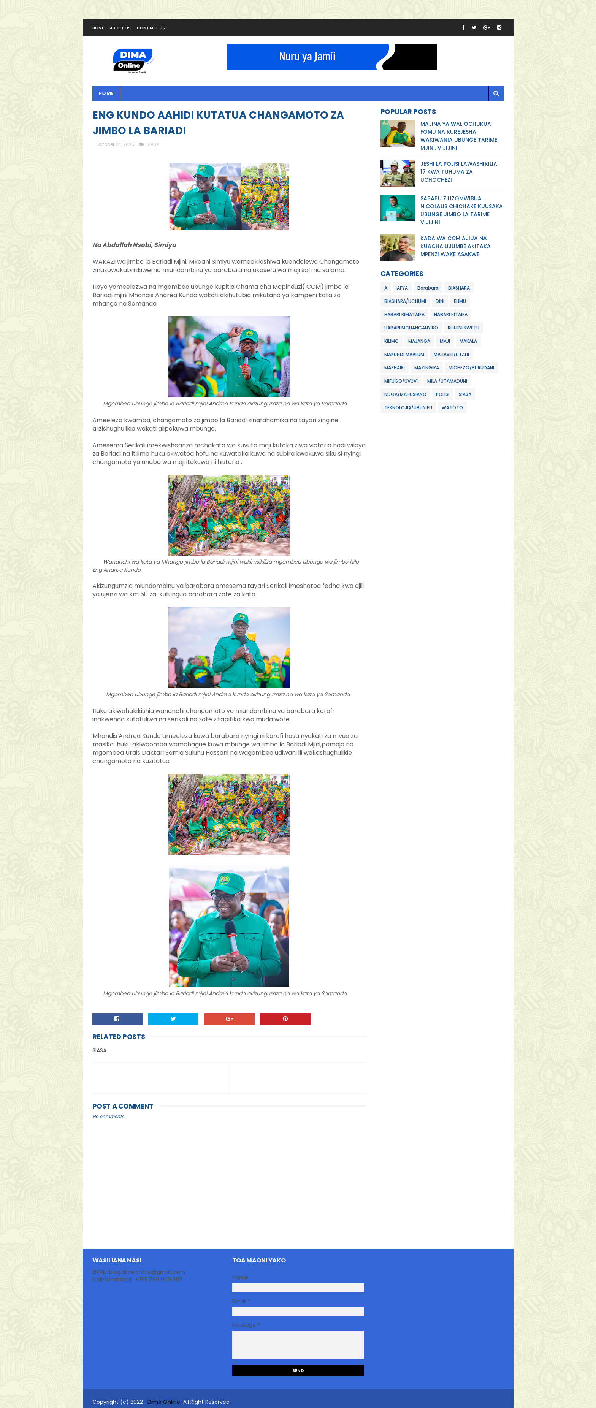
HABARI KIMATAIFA (404, 314)
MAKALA (468, 341)
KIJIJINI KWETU (463, 328)
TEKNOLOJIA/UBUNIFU (408, 407)
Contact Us (151, 28)
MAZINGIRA (426, 367)
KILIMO (391, 341)
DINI (440, 301)
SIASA (153, 144)
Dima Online (163, 1402)
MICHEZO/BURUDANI (471, 367)
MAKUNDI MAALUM (404, 354)
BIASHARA (459, 288)
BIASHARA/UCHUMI (405, 301)
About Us (120, 28)
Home (98, 28)
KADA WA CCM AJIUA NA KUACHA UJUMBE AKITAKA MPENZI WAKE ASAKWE (455, 246)
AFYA (402, 288)
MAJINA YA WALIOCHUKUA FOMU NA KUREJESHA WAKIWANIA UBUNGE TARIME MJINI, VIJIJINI (458, 136)
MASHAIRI (394, 367)
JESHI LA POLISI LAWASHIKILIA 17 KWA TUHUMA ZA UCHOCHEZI (458, 172)
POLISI (442, 394)
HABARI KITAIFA (451, 314)
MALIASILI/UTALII (451, 354)
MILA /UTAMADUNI (447, 381)
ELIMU (460, 301)
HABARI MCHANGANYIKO (411, 328)
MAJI (445, 341)
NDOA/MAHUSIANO (405, 394)
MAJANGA (419, 341)
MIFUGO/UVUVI (401, 381)
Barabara (428, 288)
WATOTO (452, 407)
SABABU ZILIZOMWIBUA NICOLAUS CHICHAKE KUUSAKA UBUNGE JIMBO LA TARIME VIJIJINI (461, 210)
